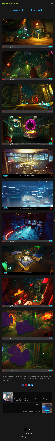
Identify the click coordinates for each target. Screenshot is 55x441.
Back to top (28, 433)
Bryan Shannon (10, 3)
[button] (27, 420)
